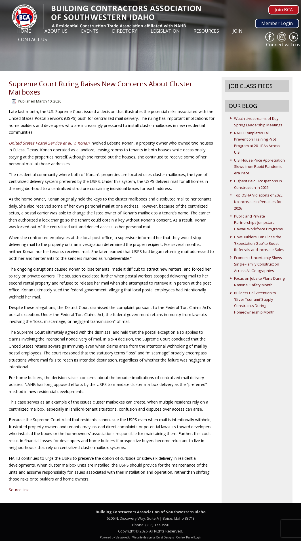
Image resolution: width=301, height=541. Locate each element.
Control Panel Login (188, 537)
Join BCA (284, 10)
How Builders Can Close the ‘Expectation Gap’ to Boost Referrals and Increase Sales (259, 243)
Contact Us (32, 39)
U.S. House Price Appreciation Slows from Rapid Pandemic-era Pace (259, 167)
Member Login (277, 23)
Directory (124, 31)
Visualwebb (122, 537)
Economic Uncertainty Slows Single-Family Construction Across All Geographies (258, 264)
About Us (56, 31)
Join (238, 31)
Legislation (165, 31)
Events (89, 31)
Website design (142, 537)
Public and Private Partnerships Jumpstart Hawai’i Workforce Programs (258, 223)
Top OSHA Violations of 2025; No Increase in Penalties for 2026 (258, 202)
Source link (19, 489)
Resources (206, 31)
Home (24, 31)
